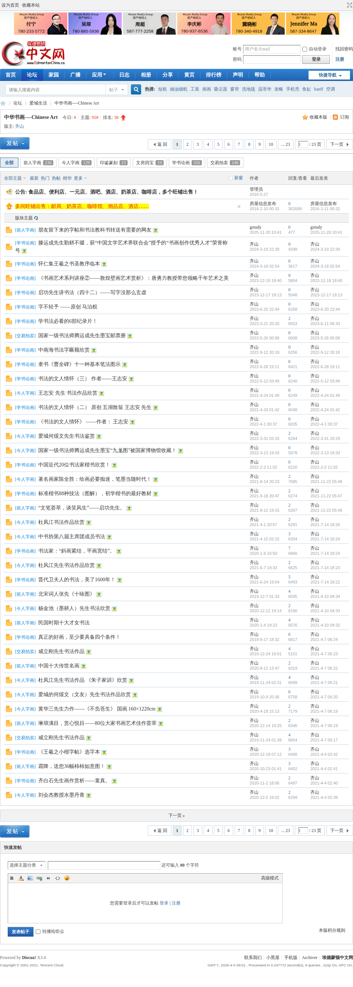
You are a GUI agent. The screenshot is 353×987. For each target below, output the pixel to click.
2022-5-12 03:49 (325, 381)
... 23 (285, 144)
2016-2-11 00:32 (325, 209)
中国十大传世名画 (58, 666)
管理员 (256, 189)
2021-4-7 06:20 (324, 697)
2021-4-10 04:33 (325, 611)
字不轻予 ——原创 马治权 (67, 307)
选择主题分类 (23, 865)
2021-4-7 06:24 (324, 639)
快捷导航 (327, 75)
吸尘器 (220, 89)
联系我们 (253, 957)
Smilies (67, 878)
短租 (162, 89)
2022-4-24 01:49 (325, 395)
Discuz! (29, 957)
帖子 (113, 89)
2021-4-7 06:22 (324, 668)
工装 (194, 89)
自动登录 (314, 49)
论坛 (32, 75)
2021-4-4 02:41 (324, 768)
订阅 (344, 117)
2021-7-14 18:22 (325, 582)
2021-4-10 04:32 (325, 625)
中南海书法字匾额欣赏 (64, 350)
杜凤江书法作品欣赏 (61, 522)
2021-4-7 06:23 (324, 654)
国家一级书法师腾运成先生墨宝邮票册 (82, 335)
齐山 (19, 126)
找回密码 (344, 49)
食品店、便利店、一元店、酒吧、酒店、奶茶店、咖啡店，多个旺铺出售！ (113, 192)
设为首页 (10, 5)
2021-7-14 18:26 (325, 524)
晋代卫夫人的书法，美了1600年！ (76, 579)
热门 (45, 178)
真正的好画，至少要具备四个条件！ (79, 637)
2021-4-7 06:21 (324, 682)
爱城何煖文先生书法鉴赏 (66, 436)
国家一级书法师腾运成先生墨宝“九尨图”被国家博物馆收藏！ (107, 450)
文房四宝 (150, 162)
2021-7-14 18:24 (325, 539)
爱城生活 (38, 103)
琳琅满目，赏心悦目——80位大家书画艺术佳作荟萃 (97, 723)
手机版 (290, 957)
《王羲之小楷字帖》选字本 (69, 752)
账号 (237, 49)
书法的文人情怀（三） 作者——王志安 (82, 378)
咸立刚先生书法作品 (61, 651)
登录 (164, 903)
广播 (75, 75)
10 (271, 144)
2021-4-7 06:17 (324, 740)
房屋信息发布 (263, 203)
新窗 (238, 177)
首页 (11, 75)
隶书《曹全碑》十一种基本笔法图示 (79, 364)
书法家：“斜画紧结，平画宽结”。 (76, 551)
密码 (237, 59)
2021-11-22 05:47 (326, 496)
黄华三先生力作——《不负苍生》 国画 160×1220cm (97, 709)
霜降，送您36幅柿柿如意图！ (71, 766)
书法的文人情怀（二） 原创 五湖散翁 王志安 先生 (94, 407)
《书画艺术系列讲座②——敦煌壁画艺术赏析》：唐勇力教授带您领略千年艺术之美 (133, 278)
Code (57, 878)
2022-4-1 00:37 (324, 424)
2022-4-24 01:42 (325, 410)
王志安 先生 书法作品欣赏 (67, 393)
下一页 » (176, 815)
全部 (9, 162)
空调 (330, 89)
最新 (34, 178)
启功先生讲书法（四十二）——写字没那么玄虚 (92, 292)
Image (30, 878)
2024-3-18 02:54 (325, 266)
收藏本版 (319, 117)
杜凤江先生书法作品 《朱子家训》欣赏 (82, 680)
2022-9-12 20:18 (325, 352)
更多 (78, 178)
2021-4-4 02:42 (324, 754)
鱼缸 (306, 89)
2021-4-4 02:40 (324, 783)
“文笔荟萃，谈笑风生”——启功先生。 (81, 508)
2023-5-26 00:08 (325, 338)
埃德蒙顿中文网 (337, 957)
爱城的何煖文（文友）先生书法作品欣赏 (84, 694)
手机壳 (292, 89)
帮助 (259, 75)
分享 (168, 75)
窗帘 (234, 89)
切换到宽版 (349, 5)
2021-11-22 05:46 (326, 510)
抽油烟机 (179, 89)
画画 (206, 89)
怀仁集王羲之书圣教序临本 (69, 264)
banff (318, 89)
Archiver (310, 957)
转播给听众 (50, 931)
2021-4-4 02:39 (324, 797)
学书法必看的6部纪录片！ (67, 321)
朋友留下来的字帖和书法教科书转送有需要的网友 (94, 230)
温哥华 (264, 89)
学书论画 (187, 162)
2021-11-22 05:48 (326, 481)
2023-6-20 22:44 (325, 309)
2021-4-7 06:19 (324, 711)
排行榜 (213, 75)
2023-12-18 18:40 (326, 280)
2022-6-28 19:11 (325, 366)
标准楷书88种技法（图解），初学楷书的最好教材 (94, 493)
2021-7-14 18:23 (325, 567)
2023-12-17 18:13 (326, 295)
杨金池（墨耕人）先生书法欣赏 (74, 608)
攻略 (278, 89)
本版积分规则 (332, 930)
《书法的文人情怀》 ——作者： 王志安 (83, 421)
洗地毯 (248, 89)
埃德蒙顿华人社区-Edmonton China (3, 103)
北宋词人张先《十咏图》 (66, 594)
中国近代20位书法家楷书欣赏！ (74, 465)
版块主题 (24, 218)
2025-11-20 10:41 (326, 232)
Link (39, 878)
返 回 (162, 144)
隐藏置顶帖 (239, 206)
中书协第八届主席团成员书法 (71, 536)
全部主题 (13, 178)
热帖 (56, 178)
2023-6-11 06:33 (325, 323)
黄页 (189, 75)
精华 (67, 178)
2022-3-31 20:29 (325, 438)
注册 (339, 59)
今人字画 (77, 162)
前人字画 (38, 162)
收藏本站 (31, 5)
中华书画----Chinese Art (76, 103)
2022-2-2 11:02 (324, 467)
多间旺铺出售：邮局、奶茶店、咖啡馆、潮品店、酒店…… (82, 206)
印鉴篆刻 (114, 162)
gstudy (255, 227)
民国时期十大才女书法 (64, 622)
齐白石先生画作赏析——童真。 (74, 780)
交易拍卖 (225, 162)
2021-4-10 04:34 (325, 596)
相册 (146, 75)
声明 (238, 75)
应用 (100, 75)
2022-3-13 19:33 (325, 453)
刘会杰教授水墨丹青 (61, 795)
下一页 (336, 144)
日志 (124, 75)
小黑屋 (272, 957)
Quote (48, 878)
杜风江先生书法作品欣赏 (66, 565)
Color (21, 878)
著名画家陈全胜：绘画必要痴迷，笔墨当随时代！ (94, 479)
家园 (54, 75)
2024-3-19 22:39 (325, 249)
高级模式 (270, 878)
